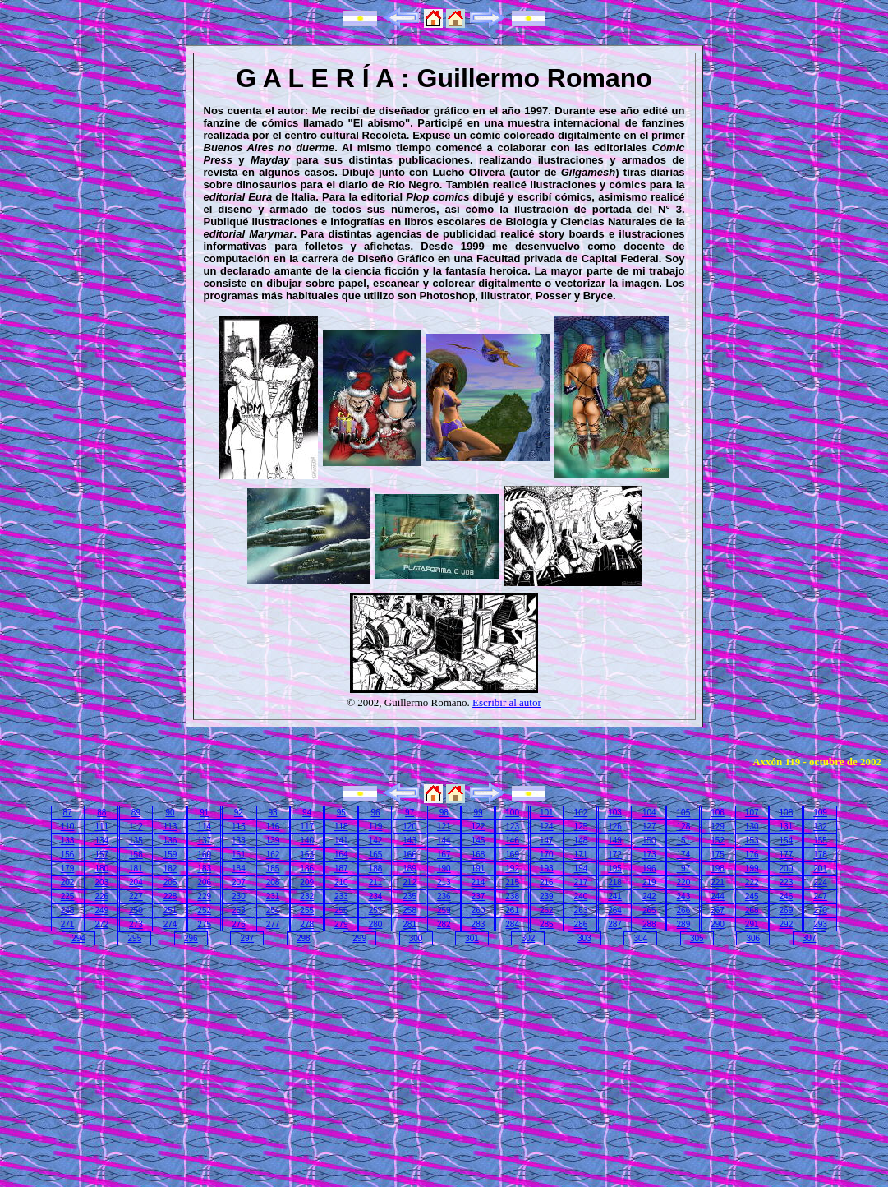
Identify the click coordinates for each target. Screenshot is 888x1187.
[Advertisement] (147, 1063)
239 (547, 896)
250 (136, 910)
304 (641, 938)
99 (477, 812)
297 (247, 938)
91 (204, 812)
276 (239, 924)
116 (273, 826)
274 (170, 924)
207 (239, 882)
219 (649, 882)
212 (409, 882)
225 (68, 896)
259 (444, 910)
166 (409, 854)
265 (649, 910)
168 (478, 854)
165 (376, 854)
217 (581, 882)
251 (170, 910)
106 (718, 812)
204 (136, 882)
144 (444, 840)
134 (101, 840)
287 (615, 924)
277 (273, 924)
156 (68, 854)
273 (136, 924)
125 (581, 826)
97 (409, 812)
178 (820, 854)
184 (239, 868)
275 (204, 924)
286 (581, 924)
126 (615, 826)
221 (718, 882)
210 (341, 882)
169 (512, 854)
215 (512, 882)
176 (752, 854)
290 (718, 924)
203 (101, 882)
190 (444, 868)
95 (341, 812)
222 (752, 882)
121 (444, 826)
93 (272, 812)
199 (752, 868)
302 (529, 938)
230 (239, 896)
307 (810, 938)
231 (273, 896)
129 (718, 826)
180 (101, 868)
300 (416, 938)
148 (581, 840)
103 (615, 812)
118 (341, 826)
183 (204, 868)
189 (409, 868)
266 (684, 910)
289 (684, 924)
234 (376, 896)
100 (512, 812)
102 (581, 812)
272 (101, 924)
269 (787, 910)
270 (820, 910)
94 (306, 812)
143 (409, 840)
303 (584, 938)
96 (375, 812)
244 (718, 896)
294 (78, 938)
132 (820, 826)
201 (820, 868)
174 (684, 854)
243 (684, 896)
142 (376, 840)
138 (239, 840)
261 (512, 910)
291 (752, 924)
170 (547, 854)
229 (204, 896)
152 (718, 840)
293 (820, 924)
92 (238, 812)
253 (239, 910)
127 (649, 826)
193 (547, 868)
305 (697, 938)
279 (341, 924)
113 (170, 826)
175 (718, 854)
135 (136, 840)
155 (820, 840)
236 (444, 896)
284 (512, 924)
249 (101, 910)
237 (478, 896)
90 (169, 812)
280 (376, 924)
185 (273, 868)
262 (547, 910)
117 (307, 826)
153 (752, 840)
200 (787, 868)
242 (649, 896)
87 (67, 812)
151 (684, 840)
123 (512, 826)
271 (68, 924)
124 (547, 826)
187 (341, 868)
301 (472, 938)
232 (307, 896)
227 (136, 896)
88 (101, 812)
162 (273, 854)
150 (649, 840)
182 (170, 868)
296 (191, 938)
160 (204, 854)
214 (478, 882)
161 (239, 854)
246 (787, 896)
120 (409, 826)
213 (444, 882)
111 (101, 826)
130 (752, 826)
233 (341, 896)
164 (341, 854)
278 (307, 924)
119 (376, 826)
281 (409, 924)
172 (615, 854)
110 (68, 826)
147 (547, 840)
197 (684, 868)
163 (307, 854)
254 (273, 910)
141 (341, 840)
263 (581, 910)
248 (68, 910)
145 (478, 840)
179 (68, 868)
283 (478, 924)
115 (239, 826)
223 (787, 882)
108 (787, 812)
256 (341, 910)
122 (478, 826)
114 (204, 826)
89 (135, 812)
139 (273, 840)
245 (752, 896)
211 (376, 882)
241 (615, 896)
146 (512, 840)
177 (787, 854)
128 (684, 826)
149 (615, 840)
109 (820, 812)
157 (101, 854)
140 (307, 840)
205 (170, 882)
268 (752, 910)
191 (478, 868)
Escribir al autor (506, 702)
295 (135, 938)
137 (204, 840)
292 (787, 924)
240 (581, 896)
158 (136, 854)
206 (204, 882)
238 (512, 896)
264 (615, 910)
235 (409, 896)
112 (136, 826)
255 (307, 910)
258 (409, 910)
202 (68, 882)
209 (307, 882)
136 (170, 840)
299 (359, 938)
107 (752, 812)
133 (68, 840)
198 (718, 868)
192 (512, 868)
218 (615, 882)
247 (820, 896)
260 (478, 910)
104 (649, 812)
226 (101, 896)
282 (444, 924)
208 (273, 882)
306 (753, 938)
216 (547, 882)
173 (649, 854)
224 (820, 882)
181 (136, 868)
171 (581, 854)
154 (787, 840)
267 (718, 910)
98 (444, 812)
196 (649, 868)
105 (684, 812)
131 (787, 826)
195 (615, 868)
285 (547, 924)
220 (684, 882)
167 (444, 854)
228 (170, 896)
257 (376, 910)
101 (547, 812)
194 (581, 868)
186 (307, 868)
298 (304, 938)
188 (376, 868)
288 (649, 924)
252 (204, 910)
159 (170, 854)
